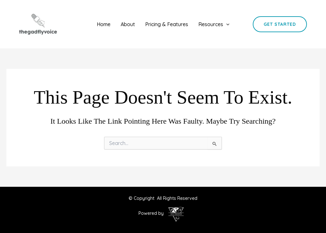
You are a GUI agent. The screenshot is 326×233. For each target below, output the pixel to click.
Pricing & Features (166, 24)
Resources (214, 24)
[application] (226, 24)
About (128, 24)
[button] (280, 24)
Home (103, 24)
